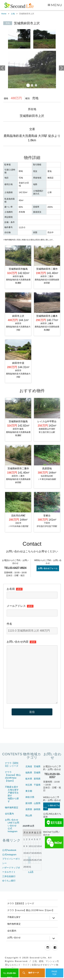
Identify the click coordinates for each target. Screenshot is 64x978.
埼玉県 (28, 785)
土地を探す (13, 790)
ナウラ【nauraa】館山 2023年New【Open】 (30, 910)
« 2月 (30, 871)
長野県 (28, 809)
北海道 (28, 766)
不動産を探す (11, 787)
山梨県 (37, 803)
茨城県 (37, 772)
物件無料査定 (11, 807)
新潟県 (28, 803)
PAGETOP (54, 973)
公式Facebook (9, 850)
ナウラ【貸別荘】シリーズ (20, 903)
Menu (56, 5)
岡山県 (28, 815)
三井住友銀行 (9, 876)
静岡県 (37, 809)
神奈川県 (29, 797)
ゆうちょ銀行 (9, 880)
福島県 (28, 772)
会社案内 (9, 813)
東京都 (28, 791)
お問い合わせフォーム (48, 568)
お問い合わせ (11, 819)
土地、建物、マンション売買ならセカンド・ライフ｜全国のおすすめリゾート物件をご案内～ (32, 965)
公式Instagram (9, 854)
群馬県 (37, 778)
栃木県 (28, 778)
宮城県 (37, 766)
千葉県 (37, 785)
